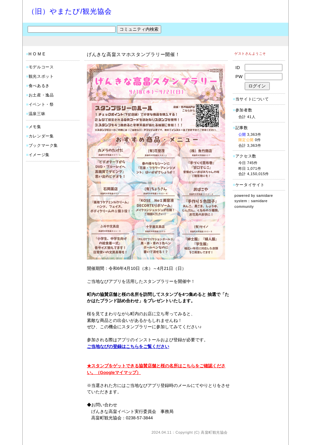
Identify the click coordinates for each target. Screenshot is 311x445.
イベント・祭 (41, 104)
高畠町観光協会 (214, 432)
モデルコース (41, 67)
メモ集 (35, 126)
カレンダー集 (41, 136)
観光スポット (41, 76)
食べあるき (39, 85)
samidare (264, 195)
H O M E (37, 54)
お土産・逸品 (41, 95)
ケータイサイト (250, 184)
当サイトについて (252, 99)
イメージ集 (39, 154)
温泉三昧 (37, 113)
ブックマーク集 (43, 145)
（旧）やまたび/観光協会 (70, 11)
